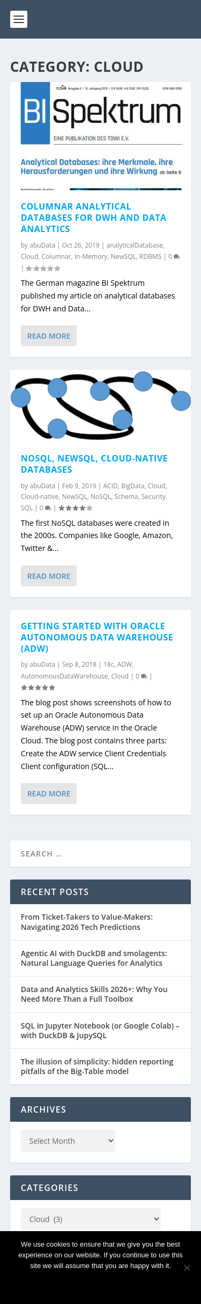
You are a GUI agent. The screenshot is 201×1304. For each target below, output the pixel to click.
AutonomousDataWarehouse (64, 676)
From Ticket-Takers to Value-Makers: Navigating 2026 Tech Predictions (87, 922)
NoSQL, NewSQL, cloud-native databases (94, 463)
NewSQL (123, 256)
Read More (49, 336)
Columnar (56, 256)
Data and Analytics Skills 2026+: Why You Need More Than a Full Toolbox (94, 994)
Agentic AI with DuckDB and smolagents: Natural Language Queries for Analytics (94, 958)
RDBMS (150, 256)
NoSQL (101, 496)
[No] (186, 1267)
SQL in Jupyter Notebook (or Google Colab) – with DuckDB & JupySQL (100, 1030)
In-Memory (91, 256)
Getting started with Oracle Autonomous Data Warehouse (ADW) (97, 637)
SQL (27, 507)
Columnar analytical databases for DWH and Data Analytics (94, 217)
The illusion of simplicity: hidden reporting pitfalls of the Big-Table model (97, 1066)
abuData (42, 245)
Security (154, 496)
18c (108, 664)
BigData (133, 485)
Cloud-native (39, 496)
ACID (110, 485)
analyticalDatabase (134, 245)
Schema (126, 496)
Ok (100, 1284)
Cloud (30, 256)
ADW (124, 664)
